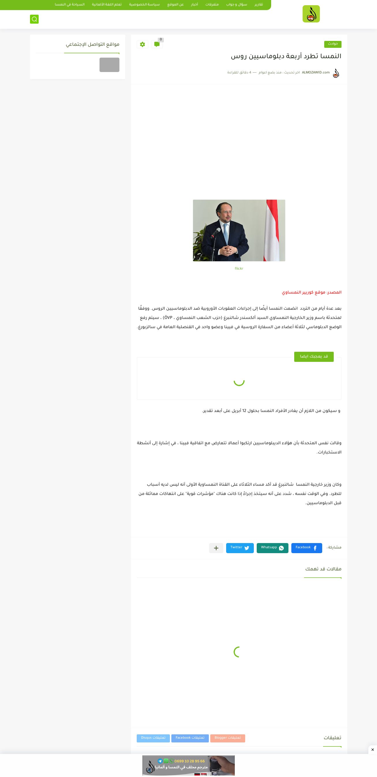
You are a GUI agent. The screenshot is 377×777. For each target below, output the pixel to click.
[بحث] (34, 19)
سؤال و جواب (236, 5)
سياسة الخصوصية (144, 5)
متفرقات (212, 5)
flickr (239, 269)
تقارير (259, 5)
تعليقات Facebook (190, 738)
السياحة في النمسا (70, 5)
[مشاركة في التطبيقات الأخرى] (216, 548)
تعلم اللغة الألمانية (107, 5)
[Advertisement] (239, 156)
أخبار (194, 5)
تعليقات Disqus (153, 738)
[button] (306, 548)
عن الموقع (175, 5)
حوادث (333, 44)
